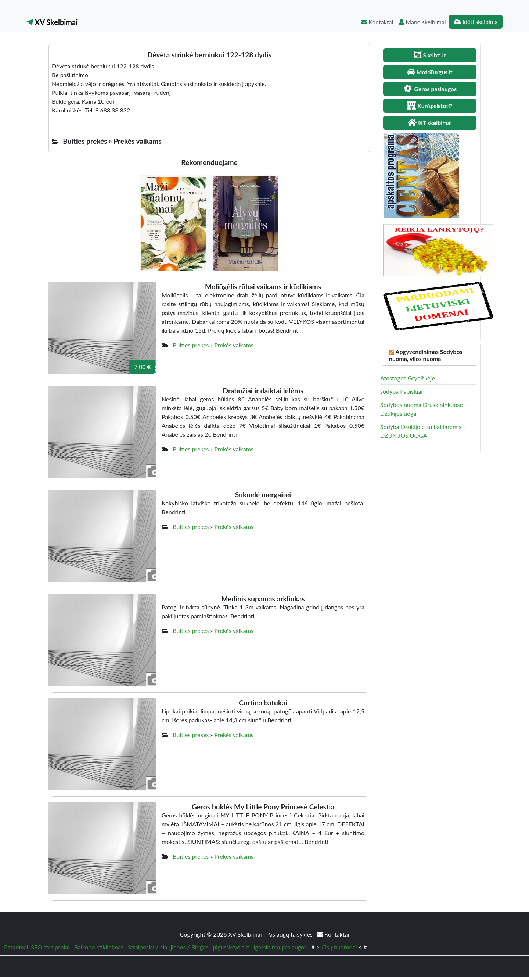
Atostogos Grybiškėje (407, 378)
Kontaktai (377, 21)
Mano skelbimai (422, 21)
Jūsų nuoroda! (339, 947)
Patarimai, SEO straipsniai (36, 947)
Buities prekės (191, 344)
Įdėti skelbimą (476, 21)
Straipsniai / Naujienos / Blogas (168, 947)
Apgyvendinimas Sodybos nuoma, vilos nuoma (426, 355)
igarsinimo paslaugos (280, 947)
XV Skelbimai (52, 22)
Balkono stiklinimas (98, 947)
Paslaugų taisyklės (290, 934)
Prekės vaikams (234, 344)
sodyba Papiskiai (401, 391)
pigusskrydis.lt (231, 947)
